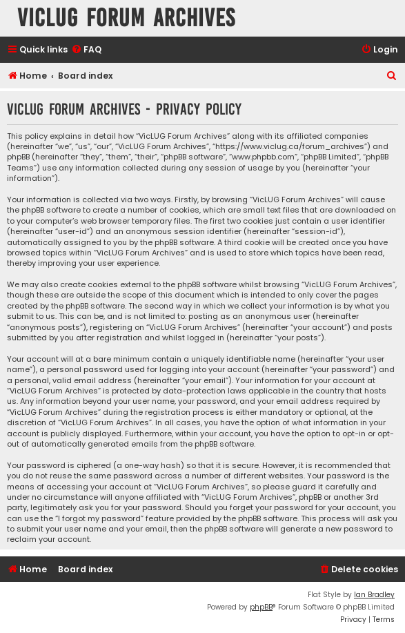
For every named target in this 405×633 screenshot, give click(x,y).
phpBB (261, 607)
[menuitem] (86, 50)
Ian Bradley (374, 595)
